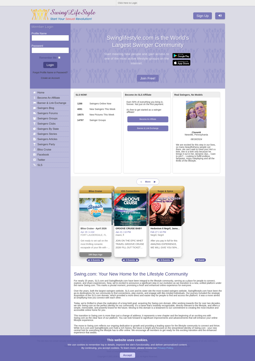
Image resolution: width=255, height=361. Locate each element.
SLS (39, 164)
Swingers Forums (47, 113)
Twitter (41, 159)
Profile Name (39, 32)
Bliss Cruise (95, 191)
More (147, 182)
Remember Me (48, 57)
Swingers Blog (45, 107)
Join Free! (147, 78)
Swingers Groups (47, 118)
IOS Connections (130, 191)
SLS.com (99, 280)
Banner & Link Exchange (148, 128)
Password (37, 45)
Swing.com (85, 273)
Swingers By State (48, 128)
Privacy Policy (165, 348)
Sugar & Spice (165, 191)
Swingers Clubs (46, 123)
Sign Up (202, 16)
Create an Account (50, 78)
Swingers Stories (47, 133)
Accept (127, 355)
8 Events (165, 260)
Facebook (43, 154)
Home (40, 92)
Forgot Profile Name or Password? (50, 72)
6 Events (95, 260)
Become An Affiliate (148, 119)
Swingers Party (46, 144)
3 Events (130, 260)
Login (50, 65)
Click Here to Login (127, 3)
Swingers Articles (47, 139)
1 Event (200, 260)
